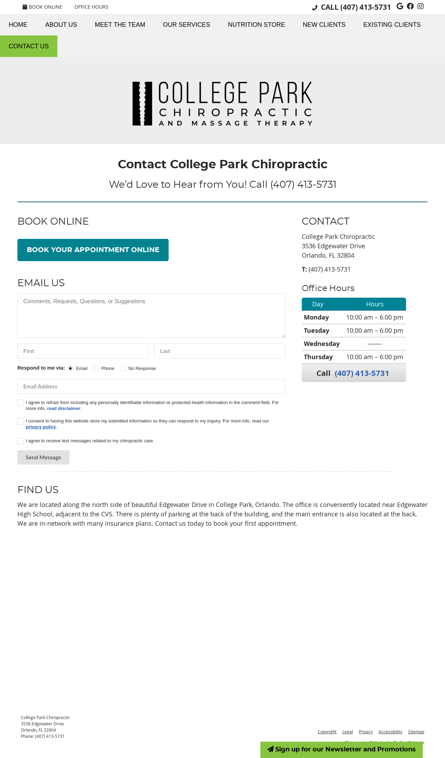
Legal (347, 731)
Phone (108, 368)
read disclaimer (63, 408)
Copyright (327, 731)
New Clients (324, 24)
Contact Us (29, 46)
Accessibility (390, 731)
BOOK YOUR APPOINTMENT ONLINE (93, 250)
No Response (142, 368)
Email (82, 368)
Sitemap (416, 731)
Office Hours (91, 6)
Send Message (43, 457)
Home (18, 24)
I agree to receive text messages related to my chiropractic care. (90, 440)
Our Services (186, 24)
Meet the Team (120, 24)
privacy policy (41, 426)
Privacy (366, 731)
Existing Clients (392, 24)
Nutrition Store (256, 24)
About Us (61, 24)
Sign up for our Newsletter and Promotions (341, 749)
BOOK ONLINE (42, 6)
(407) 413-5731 (365, 7)
